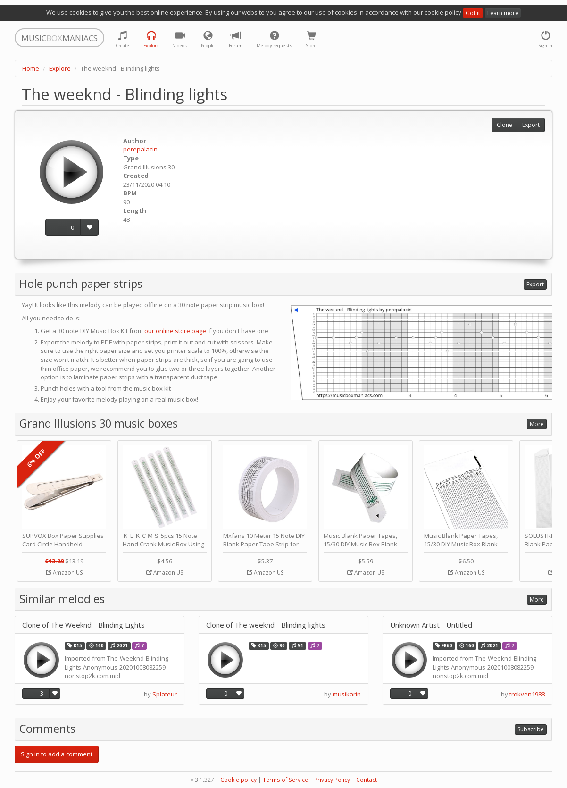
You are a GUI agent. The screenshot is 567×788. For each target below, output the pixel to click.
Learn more (502, 13)
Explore (60, 68)
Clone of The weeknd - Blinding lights (265, 625)
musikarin (347, 694)
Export (531, 125)
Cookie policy (238, 780)
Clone (504, 125)
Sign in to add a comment (56, 754)
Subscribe (530, 729)
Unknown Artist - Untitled (431, 625)
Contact (366, 780)
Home (30, 68)
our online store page (175, 331)
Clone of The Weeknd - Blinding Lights (83, 625)
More (537, 424)
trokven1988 (527, 694)
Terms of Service (285, 780)
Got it (473, 13)
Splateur (164, 694)
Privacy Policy (332, 780)
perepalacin (140, 149)
